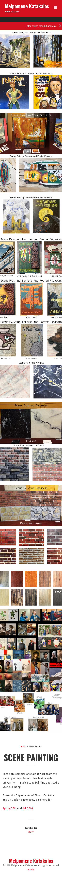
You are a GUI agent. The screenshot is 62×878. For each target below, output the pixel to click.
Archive (31, 832)
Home (23, 747)
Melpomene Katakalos (27, 6)
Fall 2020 (28, 808)
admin (31, 869)
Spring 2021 (9, 808)
